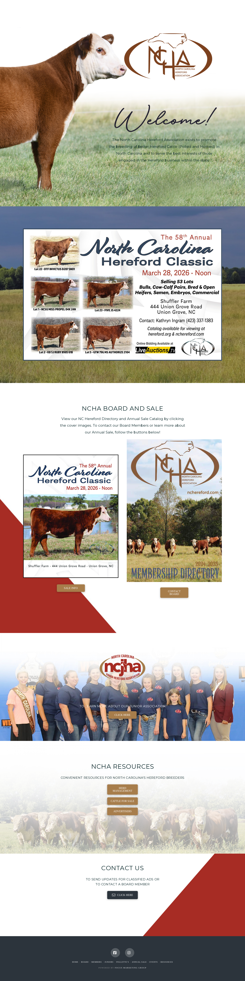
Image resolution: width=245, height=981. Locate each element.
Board (85, 962)
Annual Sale (139, 962)
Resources (167, 962)
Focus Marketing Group (130, 968)
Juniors (109, 962)
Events (154, 962)
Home (75, 962)
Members (96, 962)
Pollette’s (122, 962)
